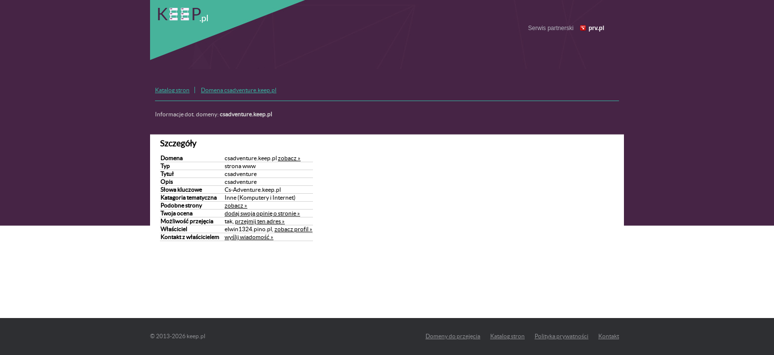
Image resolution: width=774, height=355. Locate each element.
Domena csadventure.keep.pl (238, 90)
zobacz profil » (293, 229)
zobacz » (289, 158)
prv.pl (596, 28)
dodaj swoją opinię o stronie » (262, 213)
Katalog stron (172, 90)
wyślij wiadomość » (249, 237)
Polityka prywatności (561, 336)
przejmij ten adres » (260, 221)
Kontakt (608, 336)
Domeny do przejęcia (453, 336)
